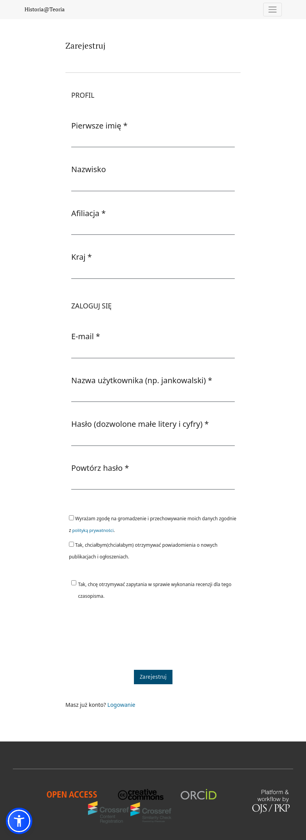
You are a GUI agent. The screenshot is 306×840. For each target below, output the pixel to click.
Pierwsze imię (99, 125)
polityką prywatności (93, 530)
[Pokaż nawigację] (272, 9)
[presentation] (124, 638)
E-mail (85, 336)
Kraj (81, 256)
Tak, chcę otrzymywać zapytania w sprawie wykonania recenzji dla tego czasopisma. (155, 590)
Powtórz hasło (100, 467)
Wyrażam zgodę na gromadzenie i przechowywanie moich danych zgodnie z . (152, 524)
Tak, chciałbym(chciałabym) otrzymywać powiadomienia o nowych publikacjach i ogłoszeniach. (143, 551)
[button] (19, 821)
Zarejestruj (153, 677)
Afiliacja (88, 213)
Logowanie (121, 704)
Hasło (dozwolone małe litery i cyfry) (140, 423)
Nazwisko (88, 169)
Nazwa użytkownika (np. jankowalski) (141, 380)
